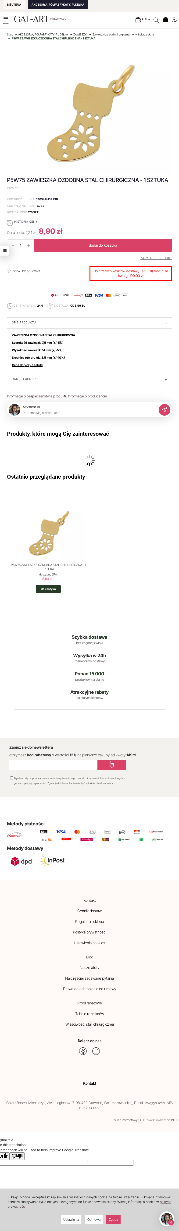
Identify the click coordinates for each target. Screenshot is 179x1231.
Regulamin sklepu (89, 921)
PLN (146, 19)
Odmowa (93, 1219)
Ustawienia (71, 1219)
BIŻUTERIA (14, 4)
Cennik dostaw (89, 910)
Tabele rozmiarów (89, 1013)
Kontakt (89, 900)
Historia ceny (25, 221)
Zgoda (113, 1219)
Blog (89, 957)
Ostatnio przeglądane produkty (46, 476)
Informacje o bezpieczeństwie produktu (37, 396)
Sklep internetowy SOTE (130, 1120)
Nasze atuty (89, 967)
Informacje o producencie (87, 396)
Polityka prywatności (89, 932)
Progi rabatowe (89, 1003)
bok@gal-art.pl (155, 1103)
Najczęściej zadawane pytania (89, 978)
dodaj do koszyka (103, 245)
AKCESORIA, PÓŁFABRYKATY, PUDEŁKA (58, 4)
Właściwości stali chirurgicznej (89, 1024)
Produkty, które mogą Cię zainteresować (58, 434)
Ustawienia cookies (89, 942)
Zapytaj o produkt (156, 258)
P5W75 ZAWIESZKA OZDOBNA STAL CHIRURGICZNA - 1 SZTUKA (48, 567)
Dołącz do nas (89, 1041)
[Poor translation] (17, 1156)
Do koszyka (48, 589)
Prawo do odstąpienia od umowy (89, 988)
